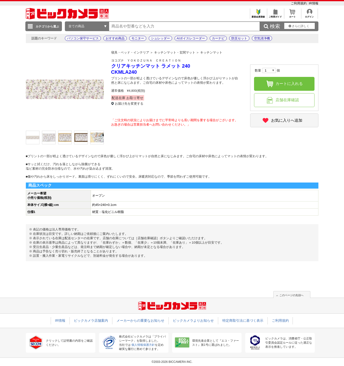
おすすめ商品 (115, 38)
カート (292, 15)
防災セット (239, 38)
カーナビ (218, 38)
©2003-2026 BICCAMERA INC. (172, 362)
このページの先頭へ (291, 295)
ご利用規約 (299, 3)
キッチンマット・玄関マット (174, 52)
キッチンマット (211, 52)
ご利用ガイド (275, 15)
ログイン (309, 15)
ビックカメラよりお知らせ (193, 320)
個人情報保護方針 (143, 345)
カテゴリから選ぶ (47, 26)
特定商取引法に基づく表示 (242, 320)
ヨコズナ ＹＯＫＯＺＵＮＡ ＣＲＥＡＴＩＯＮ (146, 60)
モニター (137, 38)
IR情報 (313, 3)
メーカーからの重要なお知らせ (140, 320)
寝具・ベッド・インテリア (130, 52)
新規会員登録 (258, 15)
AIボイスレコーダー (191, 38)
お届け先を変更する (129, 103)
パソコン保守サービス (83, 38)
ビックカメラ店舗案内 (91, 320)
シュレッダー (160, 38)
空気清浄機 (262, 38)
